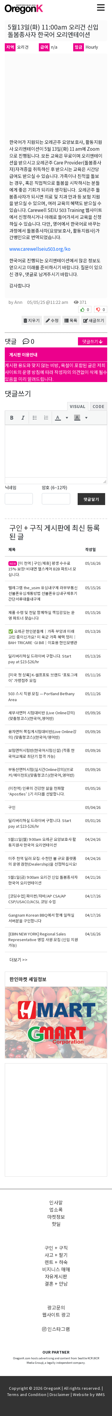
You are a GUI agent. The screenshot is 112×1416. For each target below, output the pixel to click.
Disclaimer (60, 1394)
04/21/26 (93, 877)
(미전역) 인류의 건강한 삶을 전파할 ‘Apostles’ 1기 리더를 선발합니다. (36, 791)
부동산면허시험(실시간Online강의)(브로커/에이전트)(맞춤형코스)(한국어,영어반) (41, 772)
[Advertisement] (56, 1119)
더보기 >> (18, 959)
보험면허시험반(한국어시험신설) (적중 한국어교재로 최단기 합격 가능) (41, 753)
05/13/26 (93, 631)
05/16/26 (93, 563)
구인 (12, 807)
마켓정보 (56, 1216)
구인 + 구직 (26, 527)
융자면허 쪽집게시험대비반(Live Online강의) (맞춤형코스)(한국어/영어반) (42, 734)
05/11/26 (93, 675)
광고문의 (56, 1307)
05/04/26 (93, 807)
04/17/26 (93, 896)
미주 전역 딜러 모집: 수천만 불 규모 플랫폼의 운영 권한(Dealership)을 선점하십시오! (42, 861)
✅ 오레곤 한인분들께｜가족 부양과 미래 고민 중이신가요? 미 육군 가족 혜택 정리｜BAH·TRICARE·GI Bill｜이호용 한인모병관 (42, 636)
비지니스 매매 (56, 1269)
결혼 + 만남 (56, 1283)
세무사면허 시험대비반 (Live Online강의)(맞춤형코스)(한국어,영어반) (41, 715)
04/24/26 (93, 839)
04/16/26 (93, 934)
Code (99, 406)
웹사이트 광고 (56, 1314)
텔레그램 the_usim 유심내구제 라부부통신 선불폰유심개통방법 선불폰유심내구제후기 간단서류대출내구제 (43, 593)
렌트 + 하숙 (56, 1262)
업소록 (56, 1209)
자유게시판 (56, 1276)
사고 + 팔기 (56, 1254)
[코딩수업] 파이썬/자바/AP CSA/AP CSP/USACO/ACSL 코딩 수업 (37, 898)
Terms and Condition (27, 1394)
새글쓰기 (93, 320)
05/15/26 (93, 587)
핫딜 (56, 1223)
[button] (11, 418)
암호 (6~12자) (54, 487)
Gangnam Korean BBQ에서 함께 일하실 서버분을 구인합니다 (41, 918)
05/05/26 (93, 788)
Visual (78, 406)
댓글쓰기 (92, 341)
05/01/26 (93, 820)
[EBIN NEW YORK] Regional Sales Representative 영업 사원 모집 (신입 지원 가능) (43, 939)
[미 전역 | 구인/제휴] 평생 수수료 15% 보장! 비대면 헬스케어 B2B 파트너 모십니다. (42, 568)
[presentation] (12, 417)
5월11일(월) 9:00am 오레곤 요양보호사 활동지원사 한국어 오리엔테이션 (42, 842)
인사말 (56, 1202)
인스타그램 (56, 1328)
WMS (100, 1394)
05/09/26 (93, 712)
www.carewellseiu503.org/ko (39, 248)
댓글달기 (91, 499)
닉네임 (10, 487)
